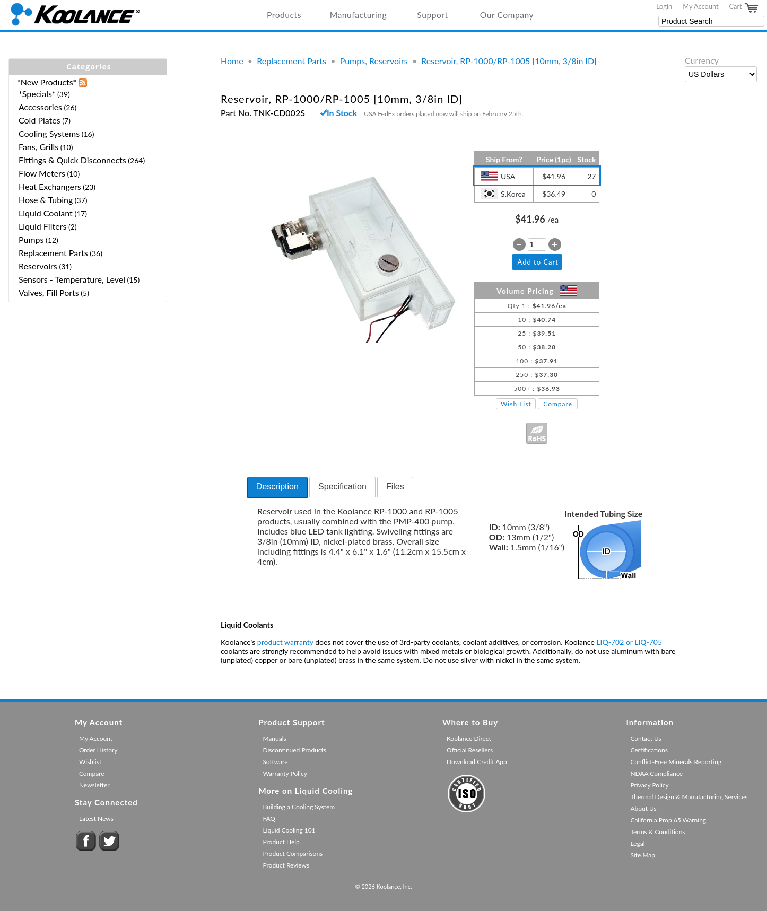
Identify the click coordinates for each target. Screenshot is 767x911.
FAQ (269, 818)
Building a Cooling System (299, 807)
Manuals (274, 738)
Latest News (96, 818)
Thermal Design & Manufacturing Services (688, 797)
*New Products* (46, 82)
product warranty (285, 641)
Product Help (281, 842)
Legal (637, 843)
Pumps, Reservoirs (374, 61)
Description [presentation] (277, 486)
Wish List (516, 404)
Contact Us (645, 738)
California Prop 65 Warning (668, 820)
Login (664, 6)
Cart (744, 8)
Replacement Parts (291, 61)
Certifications (649, 750)
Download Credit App (477, 762)
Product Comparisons (293, 853)
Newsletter (94, 785)
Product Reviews (286, 865)
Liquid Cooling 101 (289, 830)
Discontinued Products (294, 750)
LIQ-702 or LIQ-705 (629, 641)
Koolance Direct (469, 738)
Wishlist (90, 762)
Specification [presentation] (342, 486)
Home (232, 61)
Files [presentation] (395, 486)
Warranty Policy (285, 773)
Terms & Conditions (657, 832)
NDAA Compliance (656, 773)
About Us (643, 808)
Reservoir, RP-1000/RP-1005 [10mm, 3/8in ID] (508, 61)
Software (275, 762)
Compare (557, 404)
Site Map (642, 855)
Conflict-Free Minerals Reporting (675, 762)
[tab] (277, 487)
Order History (98, 750)
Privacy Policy (649, 785)
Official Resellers (470, 750)
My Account (700, 6)
